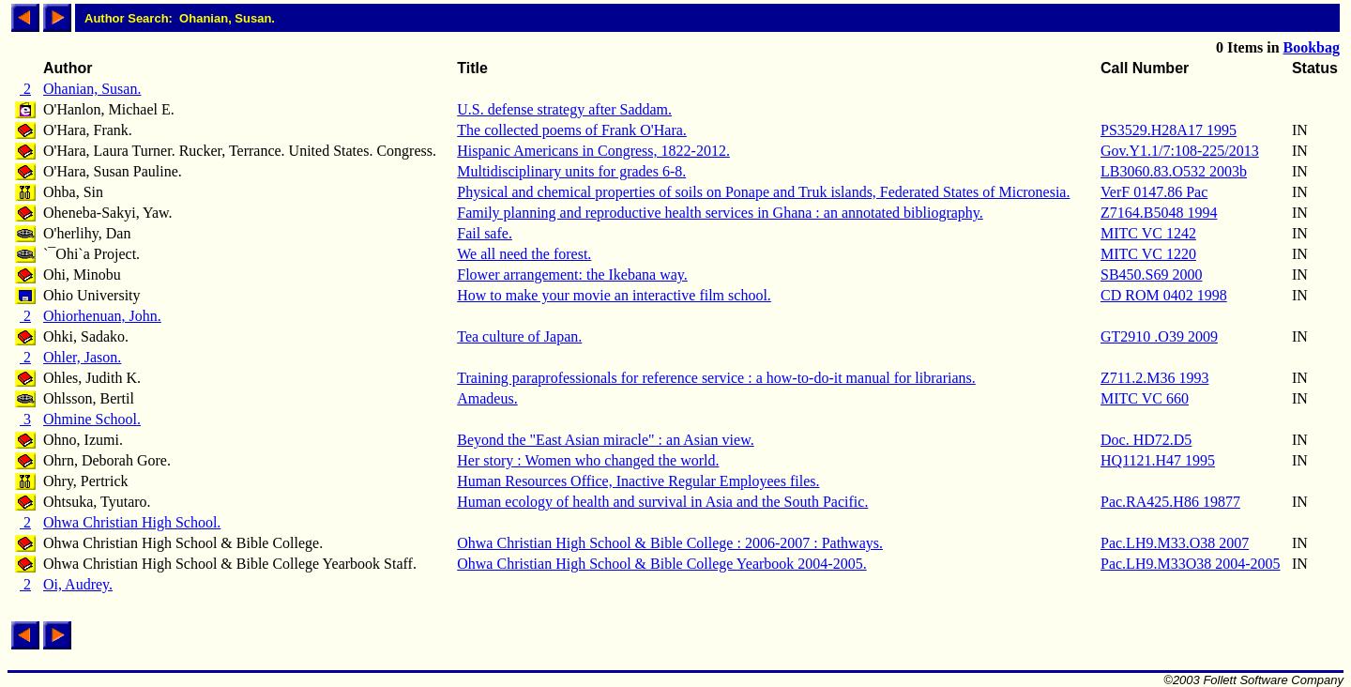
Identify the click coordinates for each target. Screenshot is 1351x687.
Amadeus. (487, 398)
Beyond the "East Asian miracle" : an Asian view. (605, 440)
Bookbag (1311, 47)
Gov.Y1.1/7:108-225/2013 (1180, 151)
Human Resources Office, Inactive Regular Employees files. (638, 481)
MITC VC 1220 (1148, 254)
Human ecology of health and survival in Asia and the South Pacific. (662, 502)
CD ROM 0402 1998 (1164, 295)
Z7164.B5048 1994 (1159, 213)
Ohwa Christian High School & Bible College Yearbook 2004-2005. (661, 564)
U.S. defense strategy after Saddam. (564, 109)
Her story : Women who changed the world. (588, 460)
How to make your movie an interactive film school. (614, 295)
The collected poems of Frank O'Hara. (572, 130)
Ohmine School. (92, 419)
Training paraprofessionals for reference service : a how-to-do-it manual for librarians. (716, 378)
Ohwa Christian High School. (131, 522)
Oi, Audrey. (78, 584)
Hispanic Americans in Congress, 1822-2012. (593, 151)
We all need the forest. (524, 254)
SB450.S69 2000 (1151, 274)
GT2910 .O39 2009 (1159, 336)
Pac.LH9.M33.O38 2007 (1175, 543)
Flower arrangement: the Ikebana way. (572, 274)
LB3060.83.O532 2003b (1174, 171)
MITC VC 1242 (1148, 233)
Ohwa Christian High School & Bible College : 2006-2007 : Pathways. (670, 543)
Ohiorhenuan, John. (102, 316)
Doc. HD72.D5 (1146, 440)
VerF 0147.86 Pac (1154, 192)
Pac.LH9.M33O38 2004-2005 (1191, 564)
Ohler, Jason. (82, 357)
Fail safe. (484, 233)
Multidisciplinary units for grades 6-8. (571, 171)
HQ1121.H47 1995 (1158, 460)
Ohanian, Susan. (92, 89)
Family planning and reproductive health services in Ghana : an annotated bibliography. (720, 213)
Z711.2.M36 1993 (1154, 378)
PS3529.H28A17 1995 (1169, 130)
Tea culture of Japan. (519, 336)
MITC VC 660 (1145, 398)
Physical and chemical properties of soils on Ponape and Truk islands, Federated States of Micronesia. (763, 192)
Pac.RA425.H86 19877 (1170, 502)
